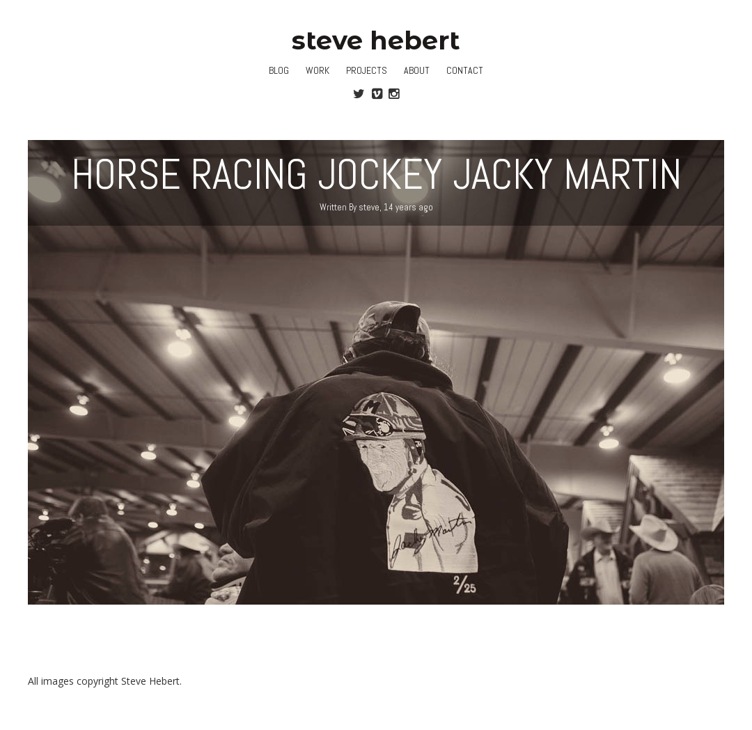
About (417, 70)
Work (317, 70)
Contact (464, 70)
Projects (366, 70)
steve (369, 207)
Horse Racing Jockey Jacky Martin (376, 174)
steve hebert (376, 40)
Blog (279, 70)
